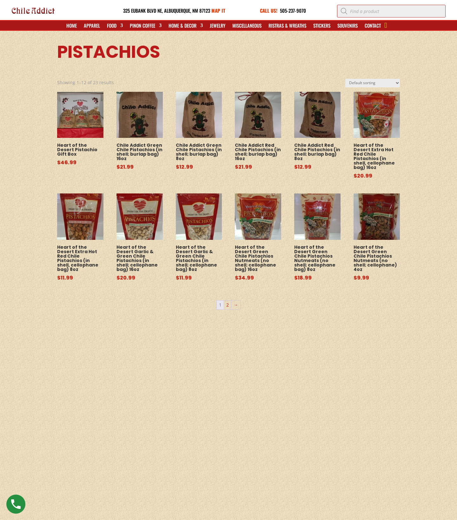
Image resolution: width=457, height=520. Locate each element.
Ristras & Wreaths (287, 26)
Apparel (92, 26)
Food (111, 26)
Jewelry (217, 26)
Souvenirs (347, 26)
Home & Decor (182, 26)
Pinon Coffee (142, 26)
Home (71, 26)
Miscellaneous (247, 26)
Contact (373, 26)
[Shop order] (372, 83)
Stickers (321, 26)
